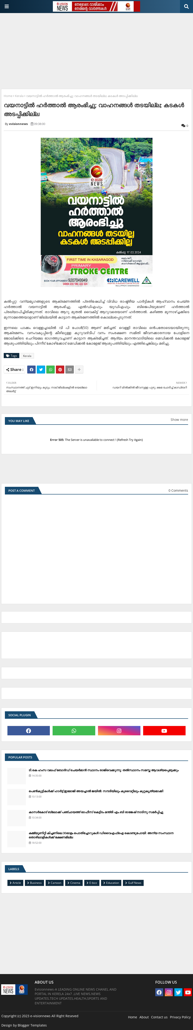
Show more (179, 419)
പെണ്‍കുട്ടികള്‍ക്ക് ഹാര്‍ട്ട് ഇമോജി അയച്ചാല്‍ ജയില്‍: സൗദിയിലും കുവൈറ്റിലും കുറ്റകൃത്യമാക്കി (96, 791)
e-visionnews (40, 1016)
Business (36, 883)
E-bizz (93, 883)
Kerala (19, 96)
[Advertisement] (97, 49)
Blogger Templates (32, 1025)
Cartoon (56, 883)
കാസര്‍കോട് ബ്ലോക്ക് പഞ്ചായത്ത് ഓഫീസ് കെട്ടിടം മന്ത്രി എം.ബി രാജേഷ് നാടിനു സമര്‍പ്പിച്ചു (96, 812)
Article (17, 883)
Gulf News (134, 883)
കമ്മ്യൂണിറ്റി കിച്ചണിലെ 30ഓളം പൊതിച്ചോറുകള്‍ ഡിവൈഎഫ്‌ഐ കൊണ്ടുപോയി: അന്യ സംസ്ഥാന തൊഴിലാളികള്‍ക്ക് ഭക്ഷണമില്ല (101, 835)
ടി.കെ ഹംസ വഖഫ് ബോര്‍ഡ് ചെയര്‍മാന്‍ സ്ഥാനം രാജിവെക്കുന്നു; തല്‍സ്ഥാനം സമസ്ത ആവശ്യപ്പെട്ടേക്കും (104, 770)
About (144, 1017)
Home (8, 96)
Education (112, 883)
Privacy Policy (180, 1017)
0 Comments (178, 490)
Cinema (75, 883)
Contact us (159, 1017)
